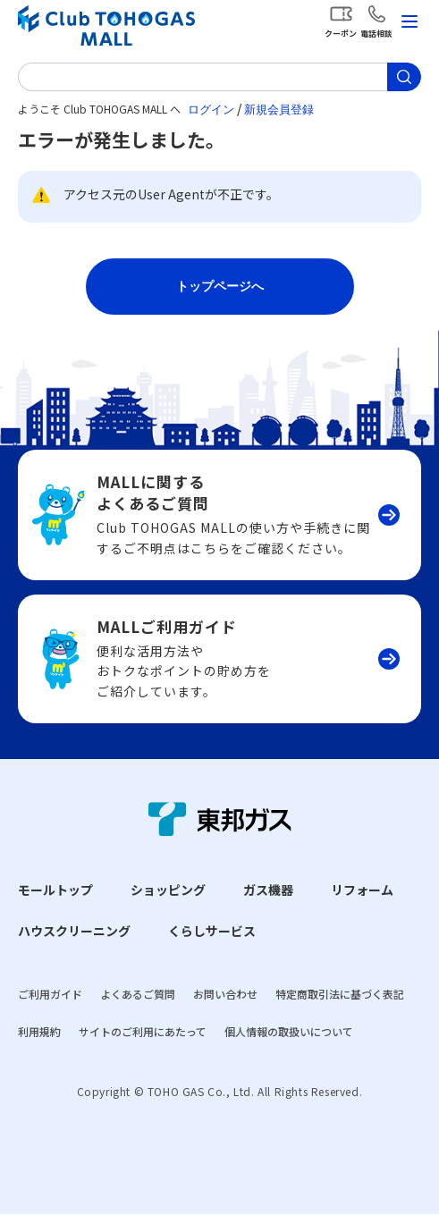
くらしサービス (212, 931)
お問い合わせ (225, 993)
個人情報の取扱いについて (288, 1031)
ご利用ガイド (50, 993)
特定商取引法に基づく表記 (339, 993)
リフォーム (362, 890)
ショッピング (168, 890)
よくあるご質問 (137, 993)
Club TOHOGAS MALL (106, 25)
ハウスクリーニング (74, 931)
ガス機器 (268, 890)
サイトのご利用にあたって (143, 1031)
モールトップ (55, 890)
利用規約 (39, 1031)
